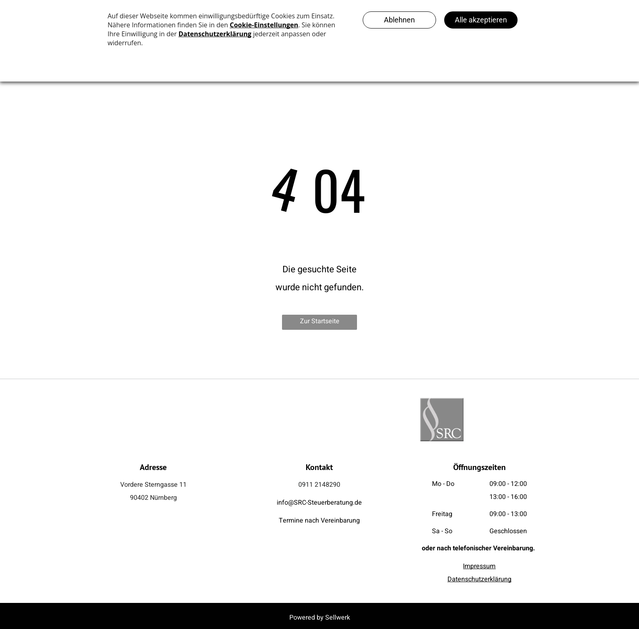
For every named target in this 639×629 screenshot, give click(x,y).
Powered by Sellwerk (319, 617)
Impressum (479, 566)
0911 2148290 (319, 485)
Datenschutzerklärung (479, 579)
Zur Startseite (319, 321)
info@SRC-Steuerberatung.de (319, 503)
